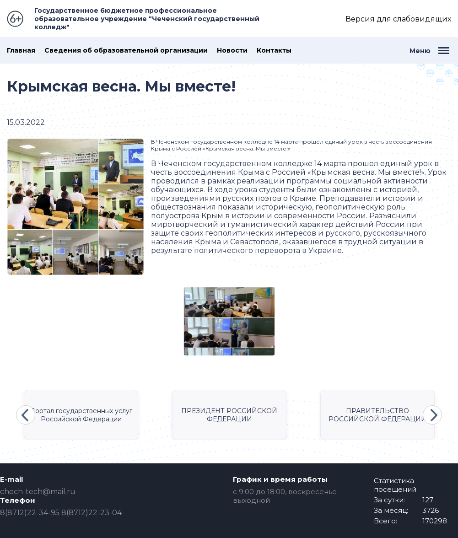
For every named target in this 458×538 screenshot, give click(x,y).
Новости (232, 50)
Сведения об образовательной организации (126, 50)
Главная (21, 50)
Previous (25, 415)
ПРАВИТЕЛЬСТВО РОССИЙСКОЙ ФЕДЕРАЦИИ (377, 415)
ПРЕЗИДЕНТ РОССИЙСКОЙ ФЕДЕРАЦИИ (229, 415)
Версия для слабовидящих (398, 19)
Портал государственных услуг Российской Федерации (81, 415)
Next (432, 415)
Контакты (274, 50)
